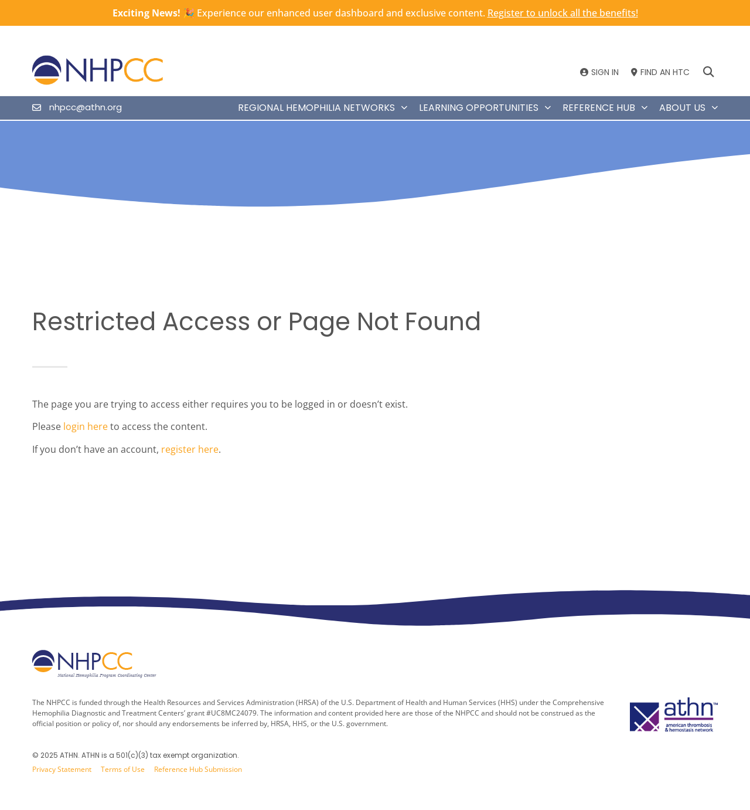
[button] (708, 72)
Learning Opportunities (485, 108)
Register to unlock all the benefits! (563, 12)
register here (190, 449)
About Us (688, 108)
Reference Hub (604, 108)
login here (85, 426)
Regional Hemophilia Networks (322, 108)
